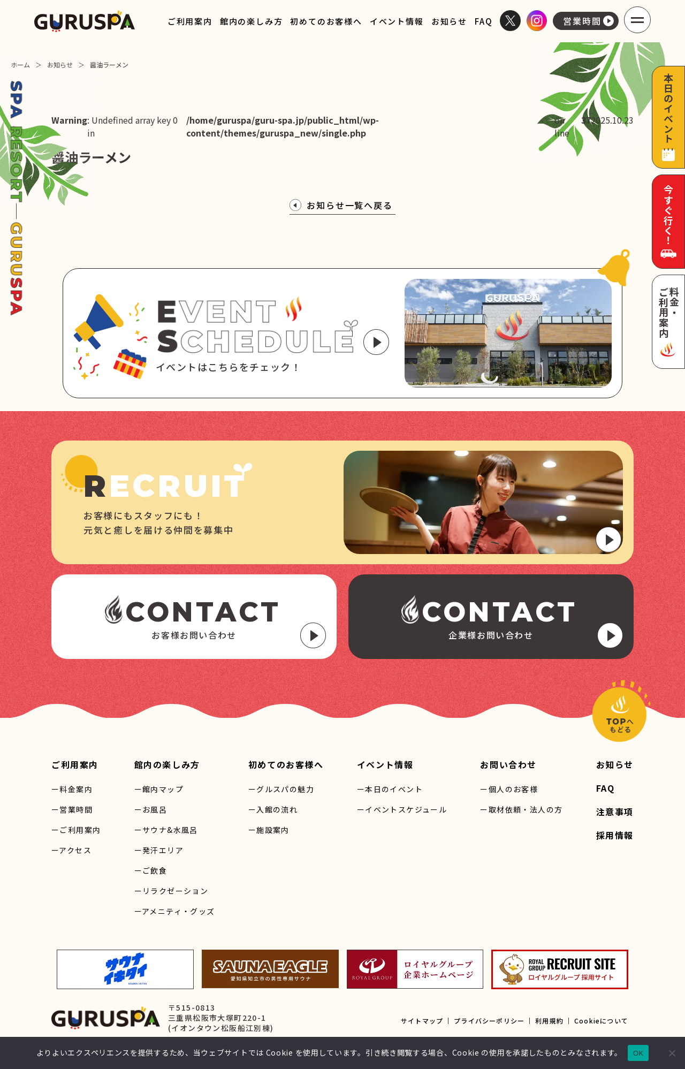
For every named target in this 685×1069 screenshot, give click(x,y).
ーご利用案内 (76, 829)
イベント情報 (397, 21)
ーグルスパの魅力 (281, 789)
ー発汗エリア (159, 850)
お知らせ (449, 21)
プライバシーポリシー (489, 1020)
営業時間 (588, 20)
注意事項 (615, 811)
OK (638, 1053)
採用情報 (615, 835)
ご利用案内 (190, 21)
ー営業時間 (72, 809)
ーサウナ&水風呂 (166, 829)
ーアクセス (71, 850)
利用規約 (549, 1020)
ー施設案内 (269, 829)
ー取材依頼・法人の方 (521, 809)
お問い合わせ (508, 764)
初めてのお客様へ (326, 21)
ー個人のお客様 (509, 789)
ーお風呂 (151, 809)
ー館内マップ (159, 789)
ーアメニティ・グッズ (174, 911)
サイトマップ (422, 1020)
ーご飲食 (151, 870)
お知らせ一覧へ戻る (341, 205)
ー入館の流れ (273, 809)
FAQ (483, 21)
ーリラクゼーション (171, 890)
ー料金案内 (72, 789)
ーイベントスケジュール (402, 809)
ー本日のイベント (390, 789)
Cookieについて (601, 1020)
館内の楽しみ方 (251, 21)
